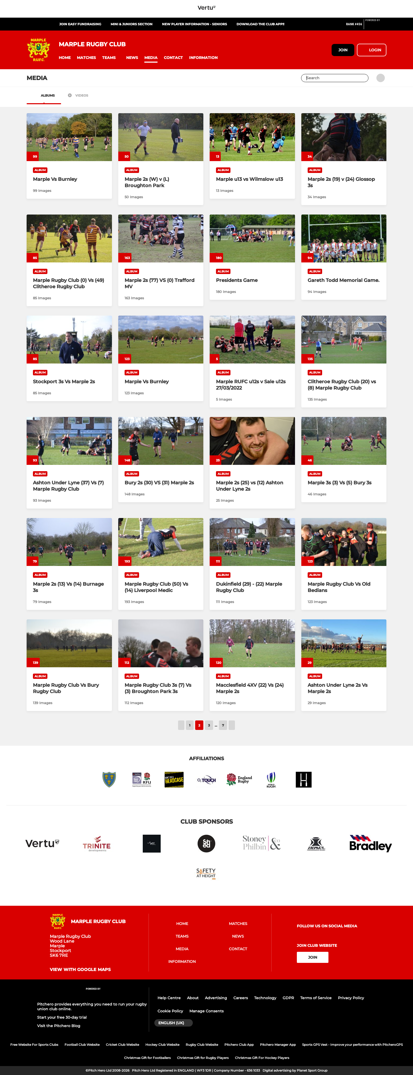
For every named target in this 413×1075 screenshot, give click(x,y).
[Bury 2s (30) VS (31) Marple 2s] (161, 441)
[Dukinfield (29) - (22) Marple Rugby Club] (252, 542)
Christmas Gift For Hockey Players (262, 1058)
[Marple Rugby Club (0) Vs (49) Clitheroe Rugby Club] (69, 238)
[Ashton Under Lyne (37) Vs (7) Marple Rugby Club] (69, 441)
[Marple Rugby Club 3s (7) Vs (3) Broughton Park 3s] (161, 643)
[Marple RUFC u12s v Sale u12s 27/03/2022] (252, 340)
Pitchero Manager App (278, 1045)
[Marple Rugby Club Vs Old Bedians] (344, 542)
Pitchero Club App (239, 1045)
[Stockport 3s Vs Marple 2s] (69, 340)
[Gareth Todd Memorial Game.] (344, 238)
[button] (65, 58)
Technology (265, 998)
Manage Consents (206, 1011)
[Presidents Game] (252, 238)
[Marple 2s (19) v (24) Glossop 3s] (344, 137)
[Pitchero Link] (375, 26)
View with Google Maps (80, 970)
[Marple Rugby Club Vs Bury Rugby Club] (69, 643)
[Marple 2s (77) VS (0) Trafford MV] (161, 238)
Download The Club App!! (260, 24)
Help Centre (169, 998)
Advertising (216, 998)
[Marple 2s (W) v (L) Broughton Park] (161, 137)
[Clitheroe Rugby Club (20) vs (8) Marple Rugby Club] (344, 340)
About (193, 998)
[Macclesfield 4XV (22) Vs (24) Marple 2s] (252, 643)
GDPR (288, 998)
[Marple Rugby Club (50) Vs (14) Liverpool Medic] (161, 542)
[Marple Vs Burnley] (69, 137)
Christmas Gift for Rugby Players (203, 1058)
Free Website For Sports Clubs (34, 1045)
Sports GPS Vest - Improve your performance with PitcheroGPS (352, 1045)
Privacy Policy (351, 998)
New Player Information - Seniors (194, 24)
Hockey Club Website (162, 1045)
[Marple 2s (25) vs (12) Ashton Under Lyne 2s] (252, 441)
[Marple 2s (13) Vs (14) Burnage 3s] (69, 542)
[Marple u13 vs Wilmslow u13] (252, 137)
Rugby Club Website (202, 1045)
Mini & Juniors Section (132, 24)
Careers (240, 998)
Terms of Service (316, 998)
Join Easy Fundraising (80, 24)
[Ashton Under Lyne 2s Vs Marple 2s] (344, 643)
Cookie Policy (170, 1011)
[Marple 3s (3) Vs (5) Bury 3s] (344, 441)
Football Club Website (82, 1045)
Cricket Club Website (122, 1045)
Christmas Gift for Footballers (147, 1058)
